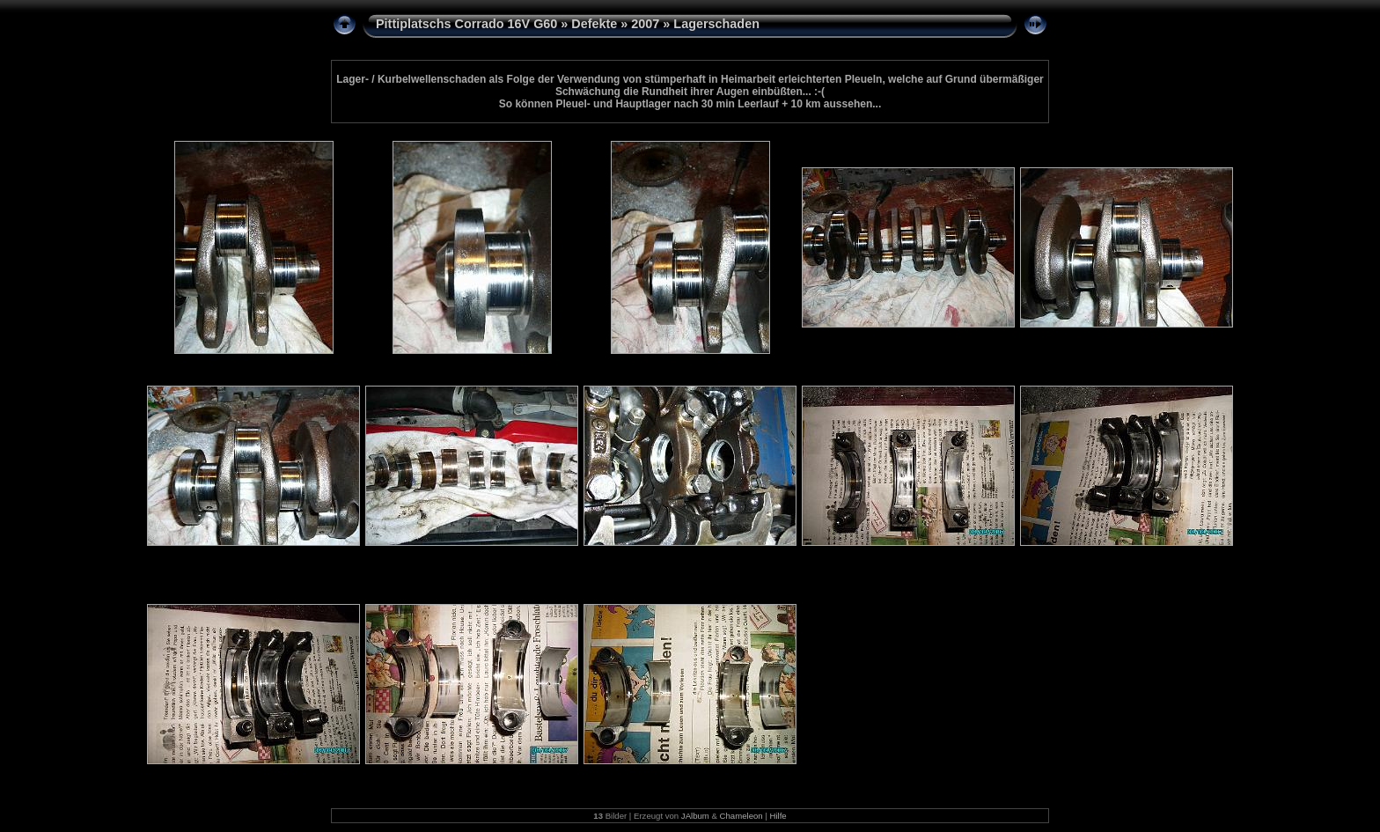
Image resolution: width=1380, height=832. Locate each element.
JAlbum (695, 816)
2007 (645, 24)
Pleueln (864, 79)
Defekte (594, 24)
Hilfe (778, 816)
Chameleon (741, 816)
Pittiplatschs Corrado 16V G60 (466, 24)
